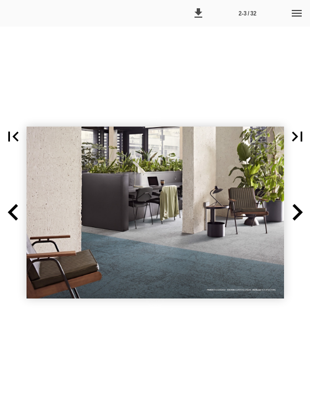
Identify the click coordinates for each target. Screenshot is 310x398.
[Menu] (296, 13)
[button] (198, 13)
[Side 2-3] (247, 13)
